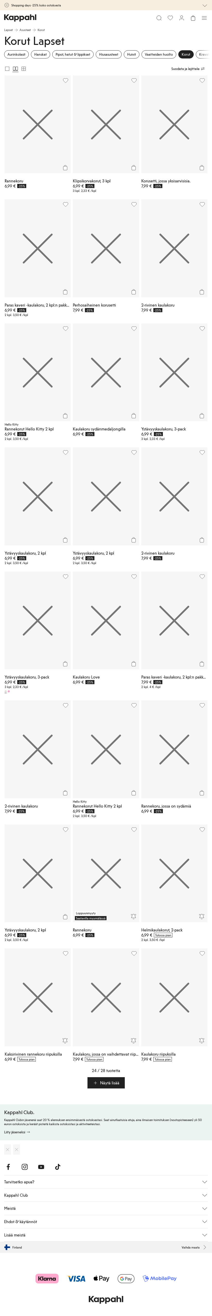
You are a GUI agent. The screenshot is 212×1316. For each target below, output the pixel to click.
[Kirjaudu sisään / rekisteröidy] (181, 18)
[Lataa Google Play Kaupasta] (16, 1149)
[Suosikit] (170, 18)
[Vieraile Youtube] (41, 1167)
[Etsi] (159, 18)
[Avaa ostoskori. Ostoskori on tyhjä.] (193, 18)
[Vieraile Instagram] (25, 1167)
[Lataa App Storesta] (7, 1149)
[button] (106, 1082)
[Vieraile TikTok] (58, 1167)
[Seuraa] (133, 916)
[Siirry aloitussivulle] (20, 18)
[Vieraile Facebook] (8, 1167)
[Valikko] (204, 18)
